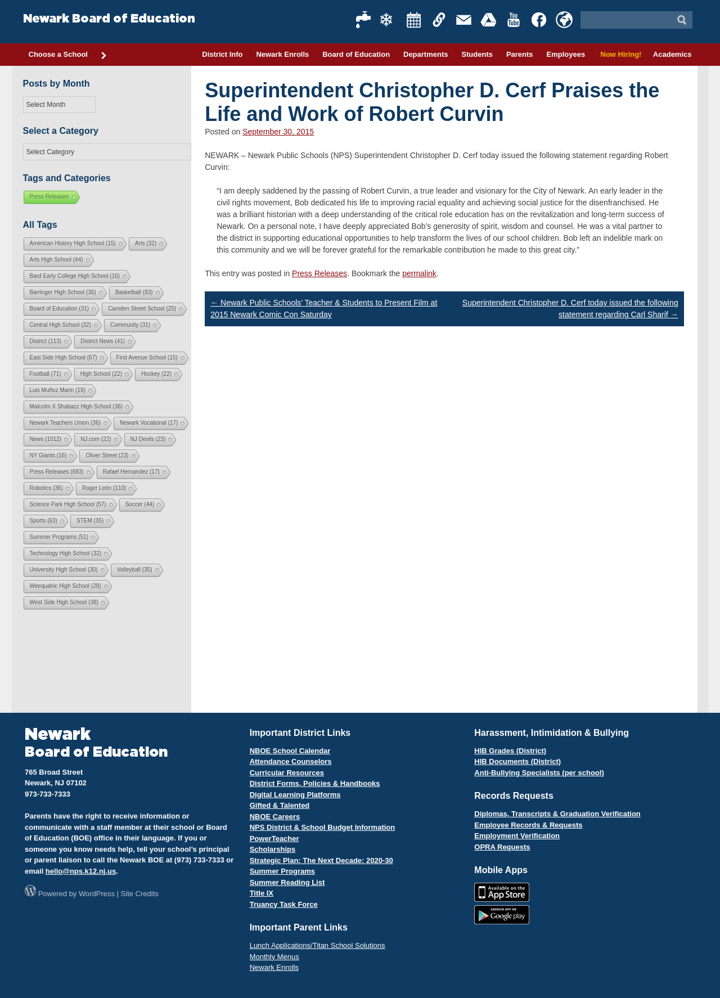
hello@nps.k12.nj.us (81, 871)
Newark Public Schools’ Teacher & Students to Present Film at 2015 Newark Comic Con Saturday (323, 308)
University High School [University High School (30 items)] (64, 570)
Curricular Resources (287, 772)
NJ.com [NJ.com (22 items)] (95, 439)
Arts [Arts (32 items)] (145, 243)
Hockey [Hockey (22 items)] (156, 374)
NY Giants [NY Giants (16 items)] (48, 455)
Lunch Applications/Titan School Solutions (317, 945)
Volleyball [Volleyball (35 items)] (134, 570)
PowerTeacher (274, 838)
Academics (672, 54)
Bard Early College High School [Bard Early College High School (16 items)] (75, 276)
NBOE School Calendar (290, 751)
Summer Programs (282, 871)
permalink (419, 273)
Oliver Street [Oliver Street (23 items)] (107, 455)
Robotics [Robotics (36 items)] (46, 488)
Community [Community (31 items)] (130, 325)
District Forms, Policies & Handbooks (315, 783)
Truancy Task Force (284, 904)
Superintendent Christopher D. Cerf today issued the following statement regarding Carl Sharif (570, 308)
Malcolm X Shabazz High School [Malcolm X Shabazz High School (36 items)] (76, 406)
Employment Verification (517, 835)
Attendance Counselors (291, 761)
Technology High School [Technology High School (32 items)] (66, 553)
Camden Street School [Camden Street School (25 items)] (142, 308)
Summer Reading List (287, 882)
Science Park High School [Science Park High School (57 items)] (68, 504)
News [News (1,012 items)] (46, 439)
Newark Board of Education (109, 19)
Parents (519, 54)
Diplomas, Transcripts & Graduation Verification (557, 814)
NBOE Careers (275, 816)
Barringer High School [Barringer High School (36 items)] (63, 292)
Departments (425, 54)
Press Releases (319, 273)
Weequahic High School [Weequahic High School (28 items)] (65, 586)
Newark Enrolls (282, 54)
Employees (565, 54)
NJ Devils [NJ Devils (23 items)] (148, 439)
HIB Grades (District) (510, 751)
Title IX (261, 893)
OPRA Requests (502, 847)
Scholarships (273, 849)
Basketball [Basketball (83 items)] (134, 292)
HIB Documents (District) (517, 761)
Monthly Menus (274, 956)
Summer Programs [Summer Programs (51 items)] (59, 537)
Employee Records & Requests (528, 825)
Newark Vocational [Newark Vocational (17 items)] (149, 423)
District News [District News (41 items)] (102, 341)
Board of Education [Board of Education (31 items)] (59, 308)
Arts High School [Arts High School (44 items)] (56, 260)
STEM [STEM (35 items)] (90, 521)
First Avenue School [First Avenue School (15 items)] (147, 357)
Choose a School (68, 55)
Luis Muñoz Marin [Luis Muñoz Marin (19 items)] (58, 390)
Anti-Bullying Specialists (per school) (539, 772)
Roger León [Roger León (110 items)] (104, 488)
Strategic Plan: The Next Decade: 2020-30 (321, 860)
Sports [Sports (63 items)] (43, 521)
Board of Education (356, 54)
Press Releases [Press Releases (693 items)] (57, 472)
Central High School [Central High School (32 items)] (61, 325)
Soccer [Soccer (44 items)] (140, 504)
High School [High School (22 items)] (101, 374)
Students (477, 54)
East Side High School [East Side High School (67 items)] (63, 357)
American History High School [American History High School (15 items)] (73, 243)
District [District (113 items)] (46, 341)
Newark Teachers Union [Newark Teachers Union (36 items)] (65, 423)
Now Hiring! (619, 54)
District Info (222, 54)
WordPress (97, 893)
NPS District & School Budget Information (322, 827)
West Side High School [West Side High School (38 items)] (64, 602)
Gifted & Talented (280, 805)
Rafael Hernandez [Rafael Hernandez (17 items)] (131, 472)
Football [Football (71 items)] (45, 374)
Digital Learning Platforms (295, 794)
